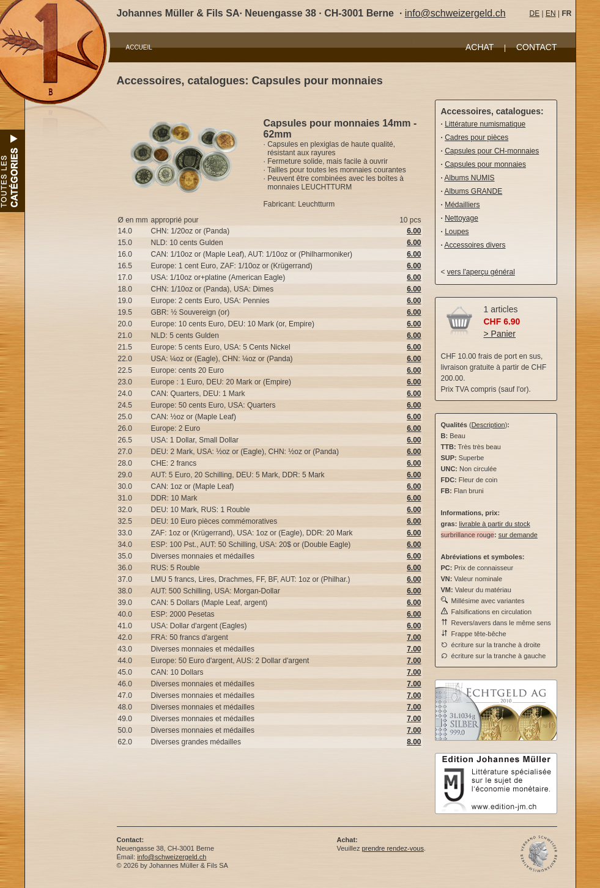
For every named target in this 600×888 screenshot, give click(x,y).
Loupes (457, 231)
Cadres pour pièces (476, 137)
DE (535, 13)
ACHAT (479, 47)
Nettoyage (461, 218)
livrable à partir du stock (494, 523)
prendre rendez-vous (392, 848)
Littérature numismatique (485, 124)
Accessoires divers (475, 245)
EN (551, 13)
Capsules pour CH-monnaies (492, 151)
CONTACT (536, 47)
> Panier (500, 334)
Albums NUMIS (470, 178)
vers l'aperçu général (481, 272)
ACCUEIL (139, 47)
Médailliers (462, 204)
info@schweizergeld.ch (455, 13)
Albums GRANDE (474, 191)
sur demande (518, 534)
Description (488, 424)
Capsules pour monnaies (485, 164)
